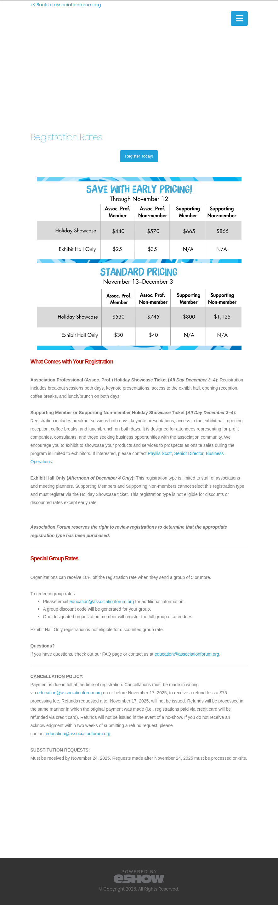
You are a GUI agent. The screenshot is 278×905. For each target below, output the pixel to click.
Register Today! (139, 156)
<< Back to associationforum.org (66, 5)
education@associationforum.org (102, 601)
